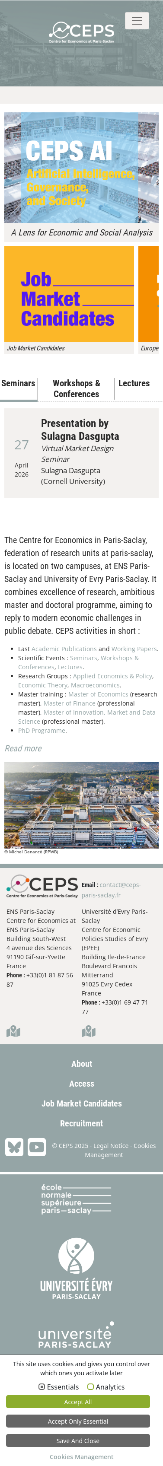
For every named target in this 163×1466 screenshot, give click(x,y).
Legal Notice (110, 1146)
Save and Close (78, 1441)
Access (81, 1083)
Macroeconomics (95, 685)
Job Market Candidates (82, 1103)
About (81, 1064)
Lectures (70, 667)
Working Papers (134, 649)
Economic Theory (42, 685)
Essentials (63, 1387)
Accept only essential (78, 1421)
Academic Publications (64, 649)
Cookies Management (82, 1457)
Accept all (78, 1402)
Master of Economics (98, 694)
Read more (22, 748)
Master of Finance (70, 703)
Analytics (110, 1387)
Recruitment (81, 1123)
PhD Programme (41, 730)
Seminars (83, 658)
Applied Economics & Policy (112, 676)
